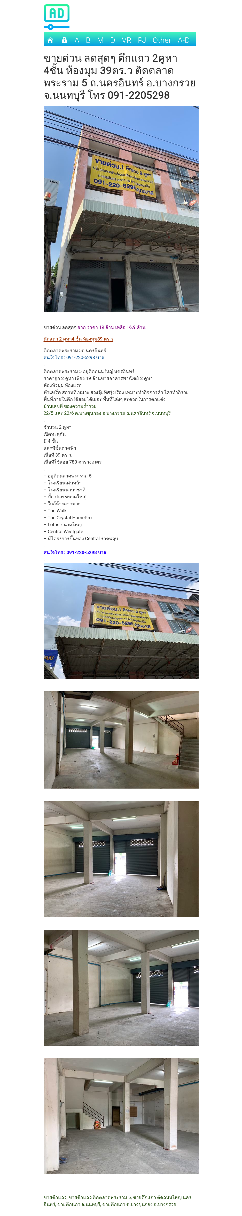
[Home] (50, 39)
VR (126, 40)
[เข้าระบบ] (64, 39)
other (162, 40)
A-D (184, 40)
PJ (142, 40)
